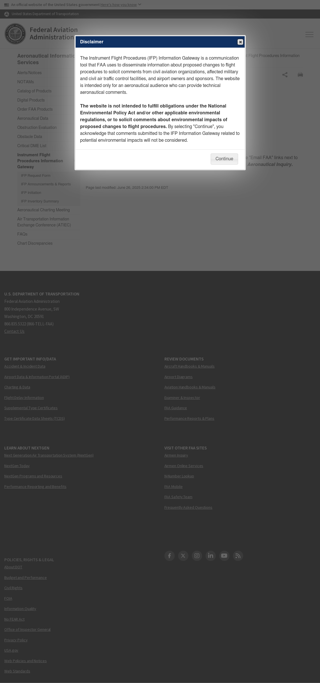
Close (240, 42)
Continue (224, 159)
